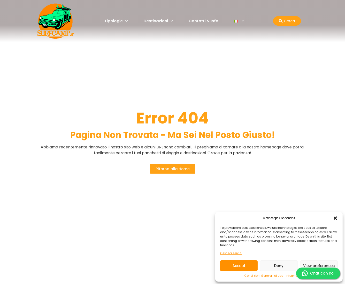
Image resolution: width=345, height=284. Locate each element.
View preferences (319, 265)
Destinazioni (158, 21)
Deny (279, 265)
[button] (335, 218)
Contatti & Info (203, 21)
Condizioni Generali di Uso (263, 276)
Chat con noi (318, 273)
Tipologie (116, 21)
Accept (238, 265)
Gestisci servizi (231, 253)
